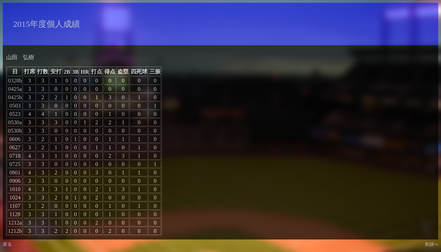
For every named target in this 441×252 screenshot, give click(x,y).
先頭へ (431, 244)
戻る (7, 244)
